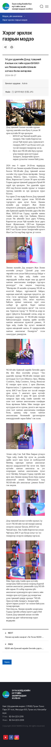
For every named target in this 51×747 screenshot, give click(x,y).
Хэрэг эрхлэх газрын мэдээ (14, 20)
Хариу (7, 662)
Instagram (16, 737)
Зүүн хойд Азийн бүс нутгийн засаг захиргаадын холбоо (22, 6)
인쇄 (12, 47)
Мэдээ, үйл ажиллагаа (12, 16)
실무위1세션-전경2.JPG (22, 92)
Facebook (11, 737)
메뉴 (47, 6)
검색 (42, 6)
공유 (5, 47)
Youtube (5, 737)
